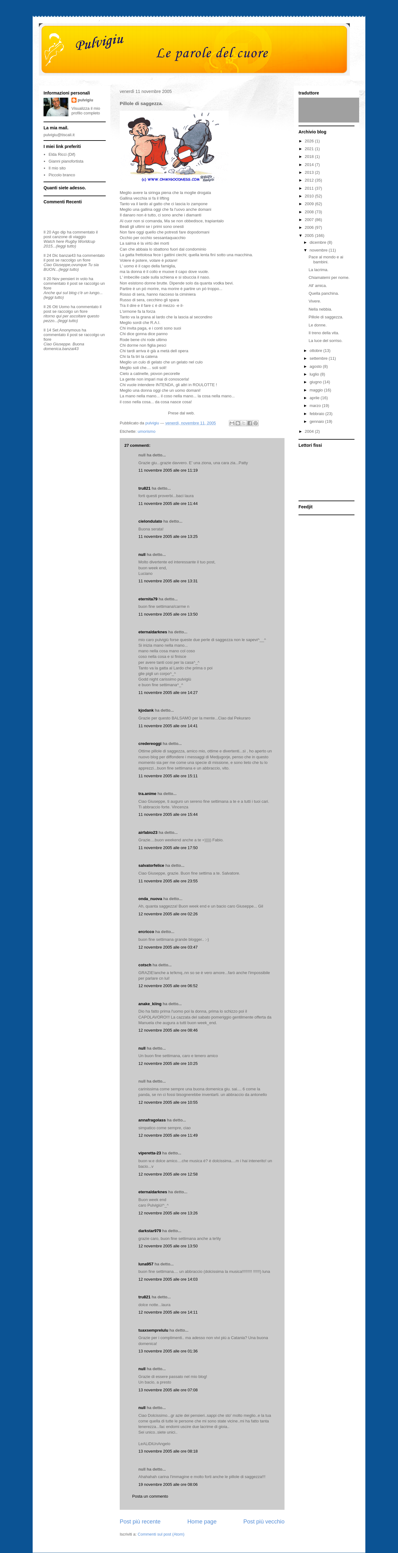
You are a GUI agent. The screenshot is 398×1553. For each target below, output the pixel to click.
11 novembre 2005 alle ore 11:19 (168, 470)
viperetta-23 (149, 1153)
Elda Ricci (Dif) (62, 154)
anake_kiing (149, 1003)
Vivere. (314, 301)
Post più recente (140, 1521)
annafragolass (152, 1120)
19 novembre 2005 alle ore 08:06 (168, 1484)
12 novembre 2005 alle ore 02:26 (168, 914)
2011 (310, 188)
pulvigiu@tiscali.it (59, 134)
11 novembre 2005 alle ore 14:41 (168, 725)
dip (63, 232)
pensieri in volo (74, 278)
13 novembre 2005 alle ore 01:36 (168, 1351)
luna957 (145, 1264)
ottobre (316, 350)
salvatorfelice (151, 865)
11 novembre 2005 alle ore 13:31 (168, 581)
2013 (310, 172)
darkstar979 (149, 1230)
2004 (310, 431)
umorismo (146, 431)
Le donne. (317, 325)
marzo (316, 405)
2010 (310, 196)
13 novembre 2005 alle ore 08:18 (168, 1451)
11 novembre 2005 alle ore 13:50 (168, 614)
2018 (310, 156)
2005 (310, 235)
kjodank (146, 710)
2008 (310, 212)
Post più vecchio (264, 1521)
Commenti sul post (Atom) (161, 1534)
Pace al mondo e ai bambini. (325, 259)
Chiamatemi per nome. (328, 277)
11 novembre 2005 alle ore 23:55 (168, 881)
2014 (310, 164)
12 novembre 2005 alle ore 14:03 (168, 1279)
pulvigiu (85, 100)
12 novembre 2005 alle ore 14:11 (168, 1312)
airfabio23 (147, 832)
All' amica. (317, 285)
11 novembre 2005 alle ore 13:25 (168, 536)
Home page (201, 1521)
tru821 (144, 488)
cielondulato (150, 521)
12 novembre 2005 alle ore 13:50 (168, 1246)
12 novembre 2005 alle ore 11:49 (168, 1135)
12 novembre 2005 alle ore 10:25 (168, 1063)
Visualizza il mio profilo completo (86, 110)
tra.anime (147, 793)
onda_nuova (150, 898)
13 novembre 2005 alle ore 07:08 (168, 1390)
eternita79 (147, 599)
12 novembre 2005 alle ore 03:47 (168, 947)
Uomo (64, 306)
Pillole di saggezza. (325, 317)
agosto (316, 366)
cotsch (144, 965)
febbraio (318, 413)
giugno (316, 382)
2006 (310, 227)
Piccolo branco (62, 175)
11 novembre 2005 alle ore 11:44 (168, 503)
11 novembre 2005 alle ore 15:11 (168, 776)
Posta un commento (150, 1496)
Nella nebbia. (320, 309)
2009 (310, 203)
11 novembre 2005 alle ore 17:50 (168, 847)
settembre (319, 358)
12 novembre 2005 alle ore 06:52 (168, 985)
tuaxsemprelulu (153, 1330)
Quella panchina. (323, 293)
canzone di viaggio (69, 236)
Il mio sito (57, 168)
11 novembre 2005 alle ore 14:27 (168, 692)
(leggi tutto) (66, 246)
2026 (310, 141)
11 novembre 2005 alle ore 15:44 (168, 814)
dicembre (318, 242)
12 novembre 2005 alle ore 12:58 (168, 1174)
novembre (319, 250)
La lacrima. (318, 269)
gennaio (317, 421)
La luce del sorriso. (325, 340)
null (142, 554)
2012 (310, 180)
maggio (317, 390)
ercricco (146, 931)
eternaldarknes (152, 632)
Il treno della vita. (323, 332)
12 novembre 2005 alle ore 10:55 (168, 1102)
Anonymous (70, 330)
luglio (315, 374)
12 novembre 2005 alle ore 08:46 (168, 1030)
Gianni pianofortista (66, 161)
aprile (315, 397)
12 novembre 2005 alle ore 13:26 (168, 1213)
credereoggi (149, 743)
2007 (310, 219)
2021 (310, 148)
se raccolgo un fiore (72, 260)
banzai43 (67, 255)
